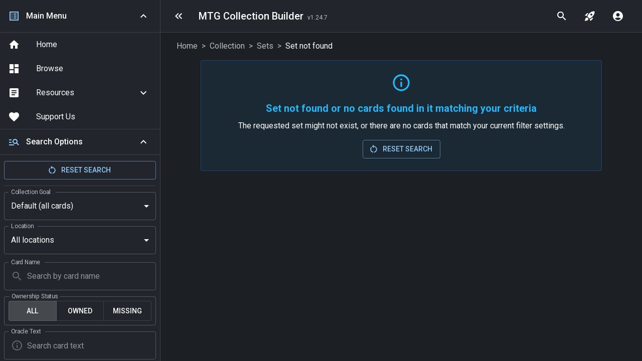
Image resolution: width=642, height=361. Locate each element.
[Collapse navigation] (143, 16)
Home (187, 46)
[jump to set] (590, 16)
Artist (18, 347)
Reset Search (79, 170)
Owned (80, 293)
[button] (80, 93)
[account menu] (618, 16)
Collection (227, 46)
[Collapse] (143, 141)
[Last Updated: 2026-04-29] (317, 17)
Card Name (25, 243)
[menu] (179, 16)
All (32, 293)
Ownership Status (35, 277)
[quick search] (562, 16)
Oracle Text (26, 313)
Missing (127, 293)
